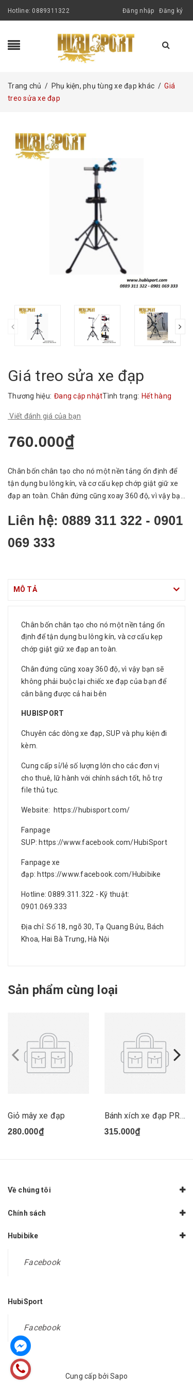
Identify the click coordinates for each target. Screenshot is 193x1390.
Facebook (42, 1262)
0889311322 (50, 10)
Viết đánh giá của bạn (44, 416)
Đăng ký (171, 10)
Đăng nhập (138, 10)
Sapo (119, 1376)
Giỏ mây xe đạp (36, 1116)
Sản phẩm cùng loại (63, 990)
